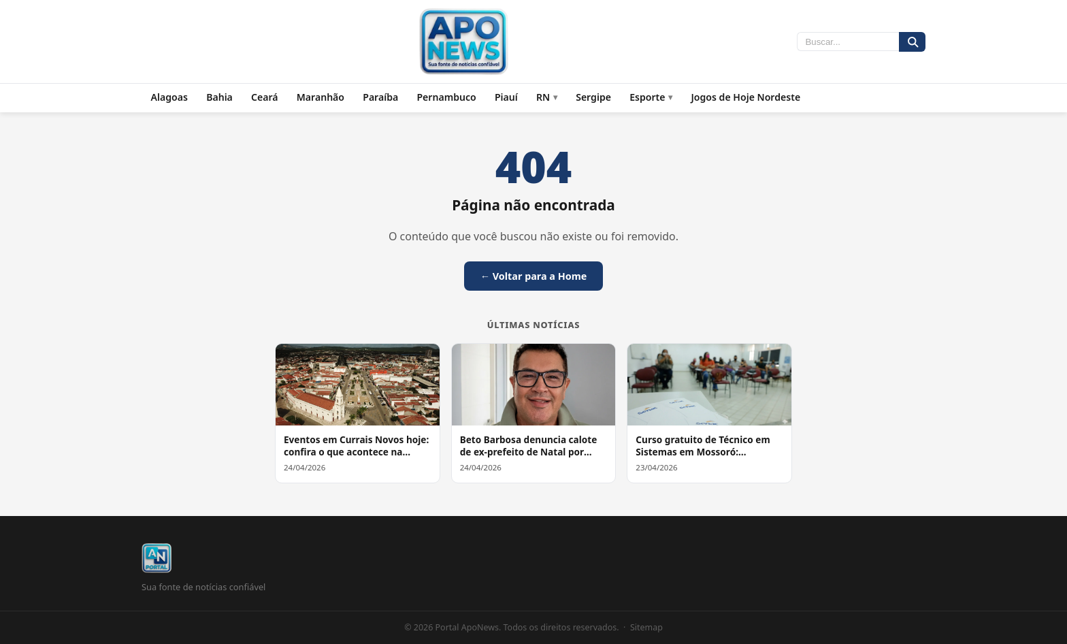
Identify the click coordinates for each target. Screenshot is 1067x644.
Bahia (219, 97)
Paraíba (380, 97)
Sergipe (593, 97)
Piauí (506, 97)
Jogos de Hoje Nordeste (745, 97)
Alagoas (169, 97)
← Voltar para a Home (533, 276)
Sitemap (646, 627)
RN (543, 97)
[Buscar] (912, 42)
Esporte (647, 97)
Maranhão (320, 97)
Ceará (264, 97)
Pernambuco (446, 97)
